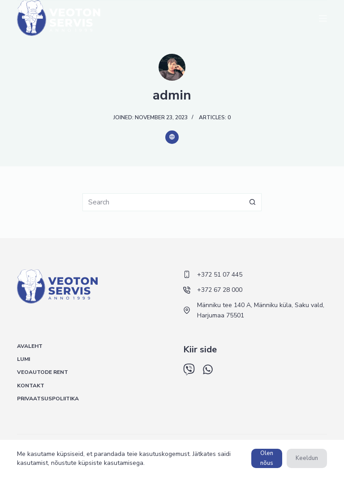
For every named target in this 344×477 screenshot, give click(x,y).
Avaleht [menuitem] (30, 346)
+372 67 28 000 (219, 290)
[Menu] (323, 18)
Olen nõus (266, 458)
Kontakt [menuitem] (30, 385)
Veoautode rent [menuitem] (42, 372)
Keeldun (307, 458)
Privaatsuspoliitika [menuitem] (48, 398)
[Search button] (253, 202)
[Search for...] (163, 202)
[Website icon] (172, 137)
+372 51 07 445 (219, 274)
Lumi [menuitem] (23, 359)
